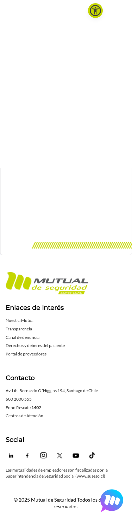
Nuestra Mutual (20, 320)
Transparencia (19, 328)
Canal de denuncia (22, 337)
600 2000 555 (19, 399)
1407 (36, 407)
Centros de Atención (24, 415)
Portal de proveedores (26, 354)
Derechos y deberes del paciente (35, 345)
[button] (95, 10)
